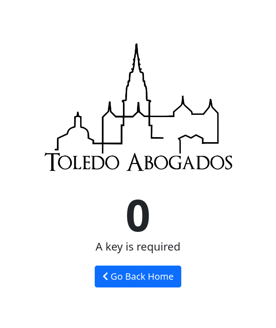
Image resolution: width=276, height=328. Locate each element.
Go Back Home (138, 276)
